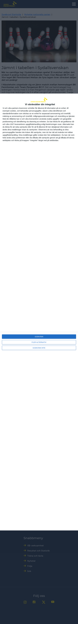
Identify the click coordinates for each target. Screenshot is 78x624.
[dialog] (39, 312)
